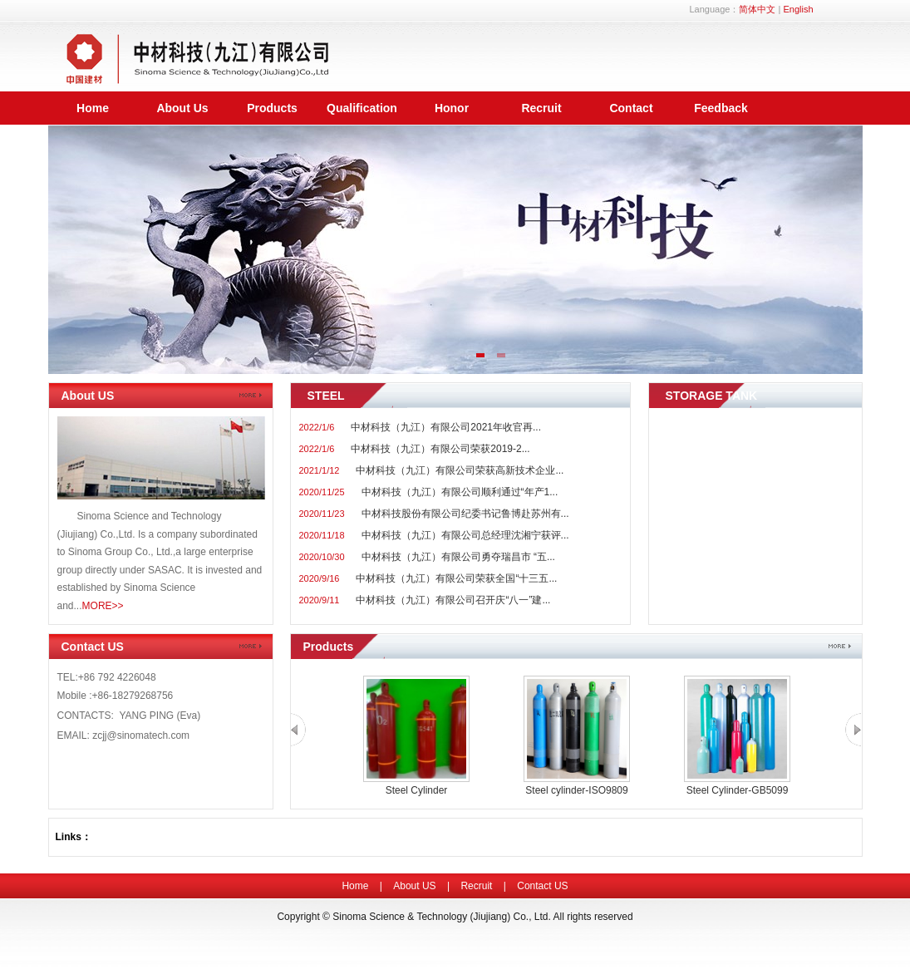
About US (88, 395)
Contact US (92, 646)
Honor (452, 108)
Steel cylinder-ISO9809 (576, 790)
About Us (182, 108)
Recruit (541, 108)
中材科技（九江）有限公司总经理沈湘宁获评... (465, 535)
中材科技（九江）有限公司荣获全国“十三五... (456, 578)
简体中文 (757, 9)
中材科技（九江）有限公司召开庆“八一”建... (453, 600)
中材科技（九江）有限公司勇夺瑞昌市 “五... (458, 557)
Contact (630, 108)
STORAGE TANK (712, 395)
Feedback (721, 108)
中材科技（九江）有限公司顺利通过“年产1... (460, 492)
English (798, 9)
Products (272, 108)
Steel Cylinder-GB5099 (737, 790)
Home (92, 108)
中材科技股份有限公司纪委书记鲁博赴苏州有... (465, 513)
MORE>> (103, 606)
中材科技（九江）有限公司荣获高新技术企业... (459, 470)
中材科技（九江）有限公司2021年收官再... (446, 427)
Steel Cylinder (417, 790)
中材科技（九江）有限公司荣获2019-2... (440, 449)
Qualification (362, 108)
